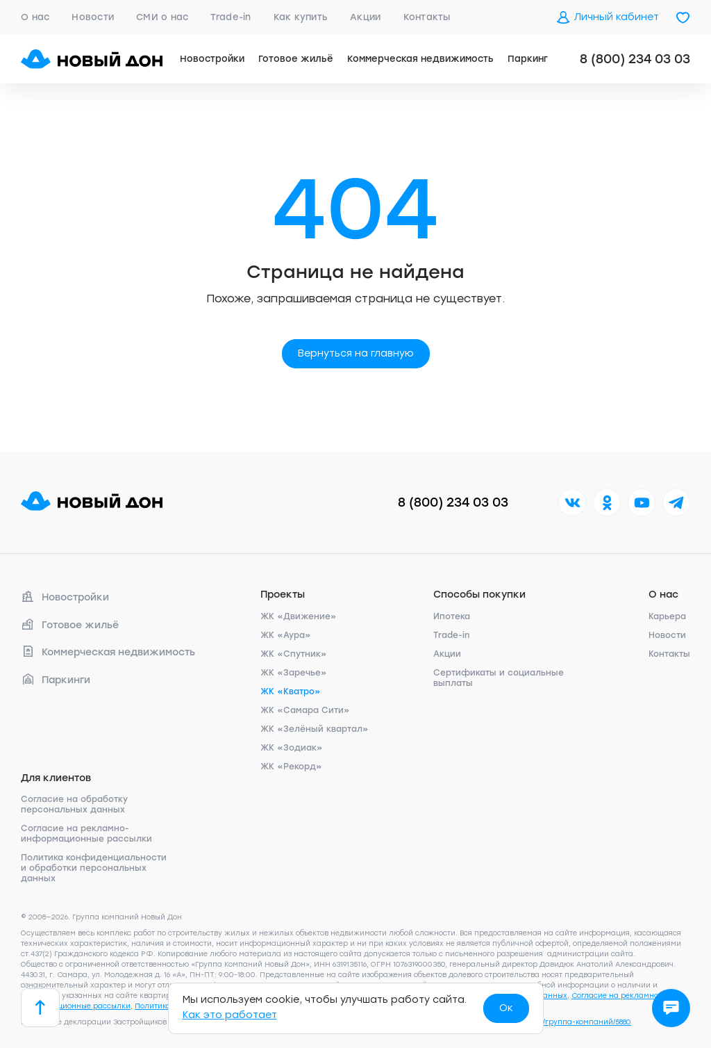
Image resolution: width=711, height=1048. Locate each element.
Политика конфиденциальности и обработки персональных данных (94, 868)
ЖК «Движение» (298, 616)
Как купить (301, 17)
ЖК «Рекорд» (291, 766)
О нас (35, 17)
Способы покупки (479, 594)
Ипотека (451, 616)
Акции (365, 17)
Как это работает (230, 1015)
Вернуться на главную (356, 353)
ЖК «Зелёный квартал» (314, 729)
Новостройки (212, 59)
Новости (93, 17)
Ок (506, 1008)
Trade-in (230, 17)
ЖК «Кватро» (290, 691)
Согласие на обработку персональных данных (74, 804)
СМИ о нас (162, 17)
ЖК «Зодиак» (291, 748)
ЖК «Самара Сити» (305, 710)
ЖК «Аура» (285, 635)
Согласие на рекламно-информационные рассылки (86, 834)
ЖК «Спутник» (293, 654)
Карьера (667, 616)
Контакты (427, 17)
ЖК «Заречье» (293, 673)
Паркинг (528, 59)
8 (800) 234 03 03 (635, 59)
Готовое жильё (295, 59)
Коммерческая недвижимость (420, 59)
